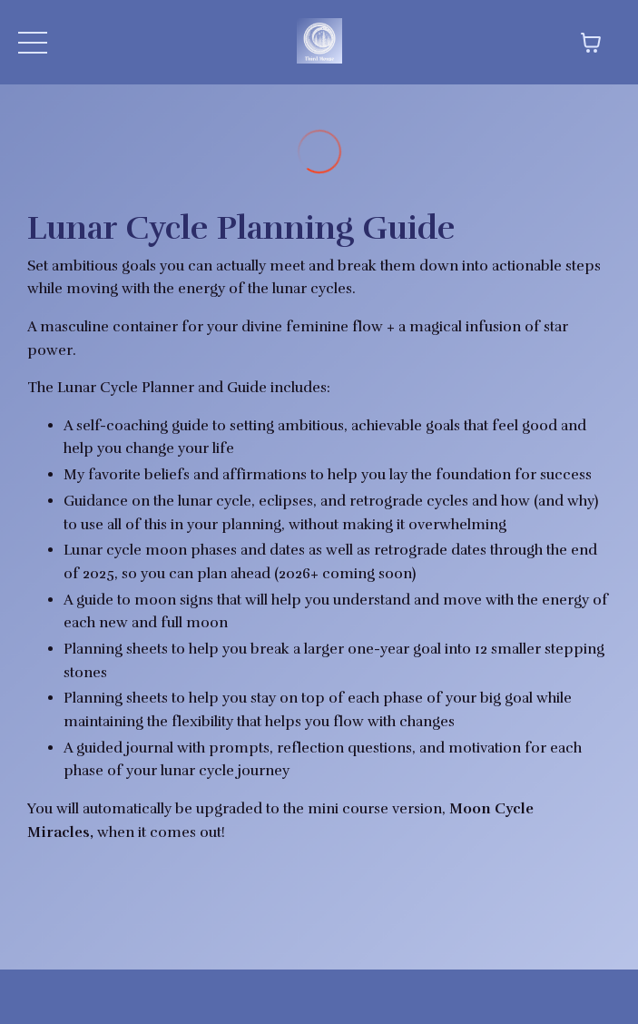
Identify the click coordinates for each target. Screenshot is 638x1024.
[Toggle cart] (590, 42)
